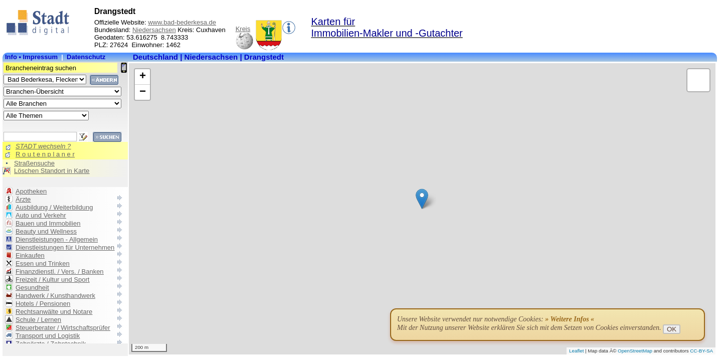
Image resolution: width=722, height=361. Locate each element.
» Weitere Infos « (569, 319)
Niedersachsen (154, 30)
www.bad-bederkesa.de (182, 22)
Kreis (243, 29)
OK (671, 329)
